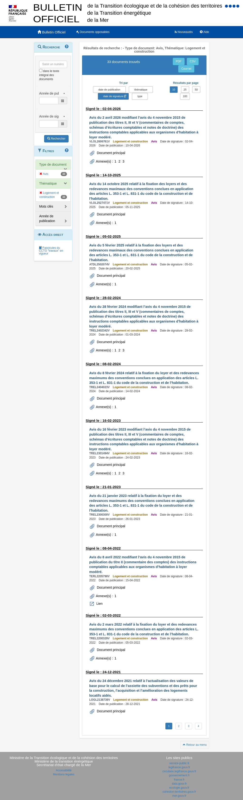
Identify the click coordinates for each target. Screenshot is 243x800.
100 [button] (185, 96)
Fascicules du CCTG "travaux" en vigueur (51, 250)
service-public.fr (179, 763)
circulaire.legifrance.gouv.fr (179, 771)
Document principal (110, 153)
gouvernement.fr (179, 775)
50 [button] (196, 89)
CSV (193, 61)
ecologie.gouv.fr (179, 787)
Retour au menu (195, 744)
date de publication (109, 89)
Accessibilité (63, 770)
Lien (99, 603)
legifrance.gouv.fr (179, 767)
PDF (179, 61)
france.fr (179, 779)
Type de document (52, 164)
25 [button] (185, 89)
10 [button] (173, 89)
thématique (140, 89)
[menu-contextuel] (40, 70)
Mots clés (46, 206)
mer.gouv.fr (179, 795)
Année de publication (47, 218)
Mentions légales (63, 774)
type (139, 96)
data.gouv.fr (179, 783)
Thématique (48, 183)
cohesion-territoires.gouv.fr (179, 791)
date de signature (113, 96)
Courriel (186, 68)
